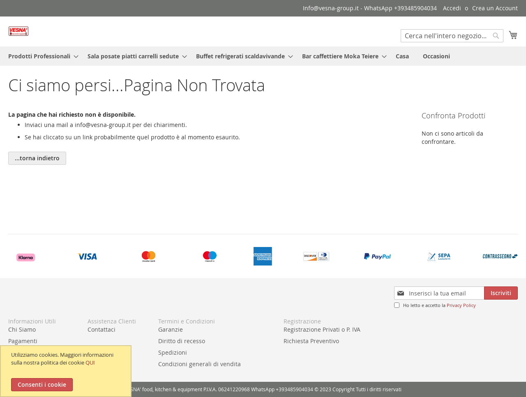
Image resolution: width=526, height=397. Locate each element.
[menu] (263, 56)
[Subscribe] (501, 293)
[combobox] (452, 35)
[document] (66, 371)
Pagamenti (22, 341)
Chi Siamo (22, 329)
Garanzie (170, 329)
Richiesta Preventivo (311, 341)
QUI (90, 362)
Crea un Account (495, 8)
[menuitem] (40, 56)
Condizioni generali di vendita (199, 364)
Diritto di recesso (181, 341)
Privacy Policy (461, 305)
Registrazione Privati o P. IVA (322, 329)
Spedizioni (172, 352)
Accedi (452, 8)
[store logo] (18, 31)
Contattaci (101, 329)
